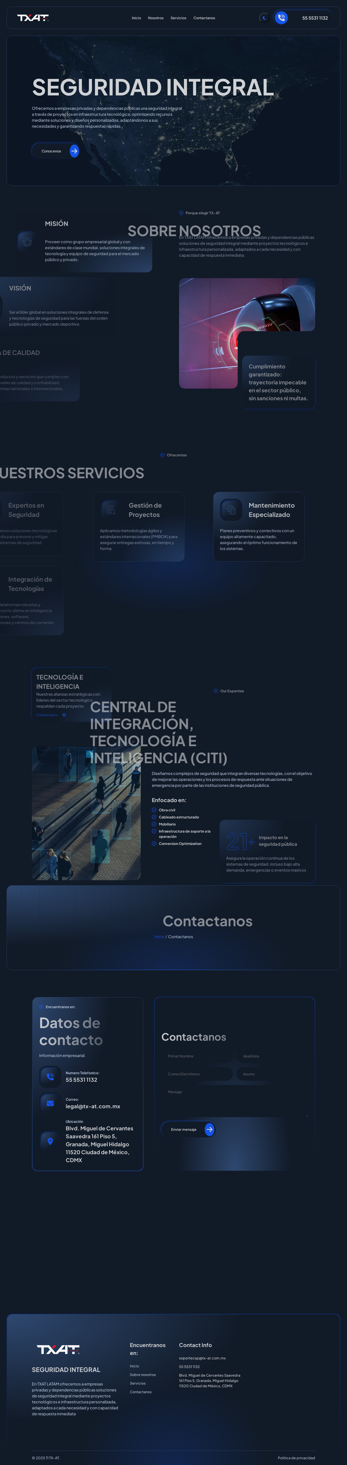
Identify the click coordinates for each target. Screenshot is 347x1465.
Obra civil (167, 810)
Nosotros (156, 17)
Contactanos (204, 17)
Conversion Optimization (180, 843)
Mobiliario (167, 824)
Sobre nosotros (143, 1374)
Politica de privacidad (296, 1458)
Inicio (136, 17)
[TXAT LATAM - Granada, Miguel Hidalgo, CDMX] (173, 1242)
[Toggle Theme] (264, 18)
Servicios (178, 17)
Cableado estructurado (179, 817)
